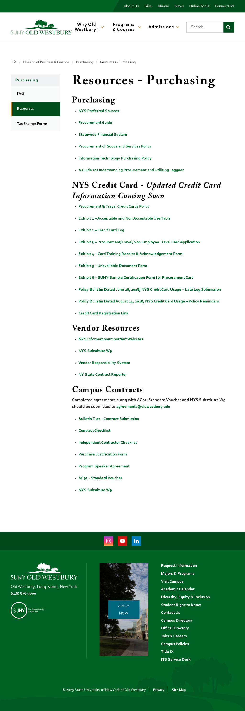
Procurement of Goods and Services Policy (117, 146)
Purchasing (89, 62)
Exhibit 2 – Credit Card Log (102, 230)
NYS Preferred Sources (99, 111)
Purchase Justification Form (103, 454)
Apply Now (125, 608)
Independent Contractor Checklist (109, 442)
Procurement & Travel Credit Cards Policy (116, 207)
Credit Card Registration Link (105, 313)
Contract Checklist (95, 430)
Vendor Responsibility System (106, 363)
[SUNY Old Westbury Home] (41, 27)
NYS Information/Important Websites (112, 339)
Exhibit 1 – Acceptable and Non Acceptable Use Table (127, 218)
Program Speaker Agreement (105, 466)
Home (14, 62)
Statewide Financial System (103, 135)
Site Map (179, 690)
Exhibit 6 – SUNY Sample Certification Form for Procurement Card (139, 278)
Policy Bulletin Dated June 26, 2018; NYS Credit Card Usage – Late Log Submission (154, 290)
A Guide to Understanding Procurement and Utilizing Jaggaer (134, 170)
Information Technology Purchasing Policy (117, 158)
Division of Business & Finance (48, 62)
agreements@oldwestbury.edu (145, 406)
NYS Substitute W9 (96, 351)
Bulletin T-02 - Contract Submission (110, 419)
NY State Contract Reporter (103, 375)
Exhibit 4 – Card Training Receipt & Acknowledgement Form (133, 254)
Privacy (158, 690)
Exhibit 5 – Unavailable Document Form (114, 266)
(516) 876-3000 (24, 590)
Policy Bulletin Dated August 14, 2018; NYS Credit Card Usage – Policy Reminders (153, 301)
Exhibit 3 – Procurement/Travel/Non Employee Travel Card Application (142, 242)
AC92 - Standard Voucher (101, 478)
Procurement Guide (96, 123)
